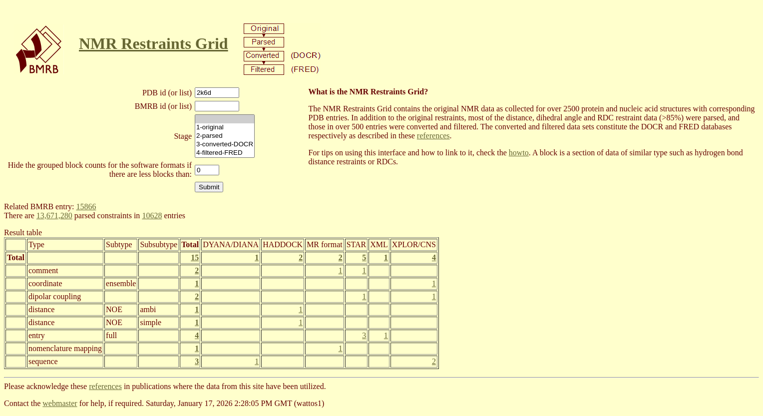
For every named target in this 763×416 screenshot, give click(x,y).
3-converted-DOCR (224, 144)
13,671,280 (54, 215)
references (433, 135)
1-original (224, 127)
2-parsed (224, 136)
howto (519, 152)
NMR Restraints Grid (153, 43)
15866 (86, 206)
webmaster (59, 403)
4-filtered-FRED (224, 153)
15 (195, 257)
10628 (152, 215)
